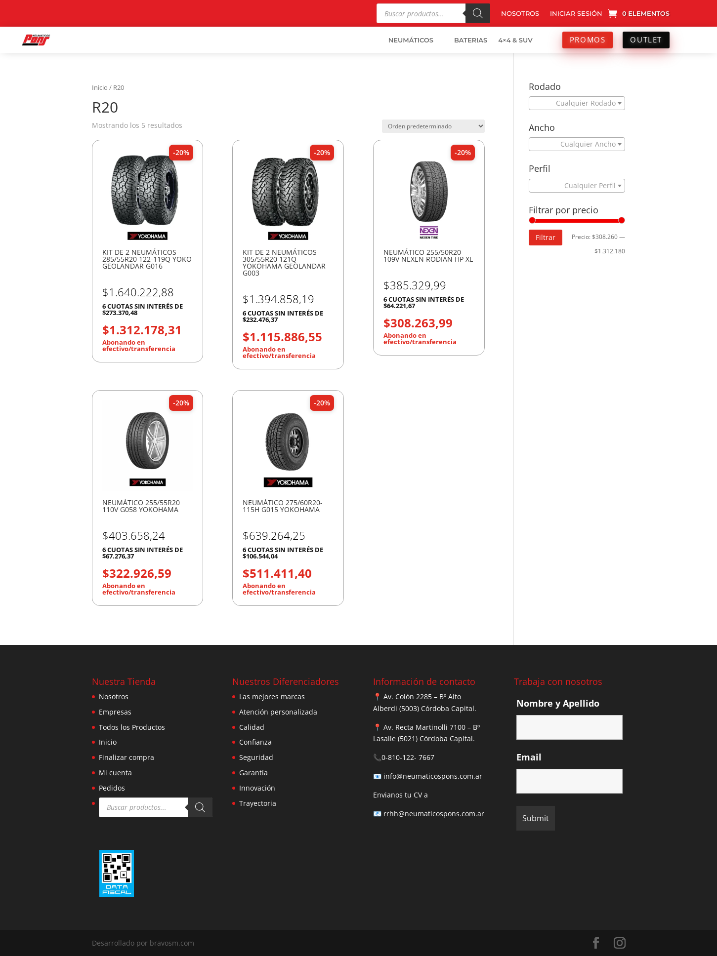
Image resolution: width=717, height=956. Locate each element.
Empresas (115, 712)
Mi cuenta (115, 772)
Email (529, 757)
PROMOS (588, 39)
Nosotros (113, 696)
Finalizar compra (126, 757)
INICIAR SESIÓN (576, 13)
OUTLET (646, 39)
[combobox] (577, 103)
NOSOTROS (520, 13)
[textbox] (574, 103)
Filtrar (545, 237)
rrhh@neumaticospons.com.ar (433, 813)
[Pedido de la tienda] (433, 126)
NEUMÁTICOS (410, 40)
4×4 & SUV (515, 40)
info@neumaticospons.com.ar (432, 776)
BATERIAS (470, 40)
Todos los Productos (132, 727)
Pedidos (112, 788)
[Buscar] (477, 13)
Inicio (100, 87)
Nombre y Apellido (557, 703)
